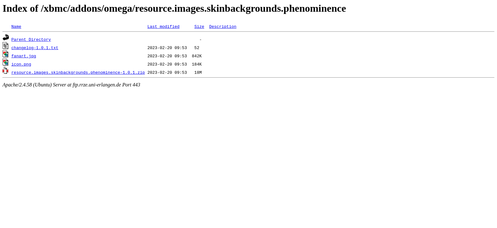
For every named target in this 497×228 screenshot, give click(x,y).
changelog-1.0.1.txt (34, 47)
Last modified (163, 26)
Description (222, 26)
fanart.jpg (23, 56)
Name (16, 26)
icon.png (21, 64)
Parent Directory (31, 39)
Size (199, 26)
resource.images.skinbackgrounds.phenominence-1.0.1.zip (78, 72)
